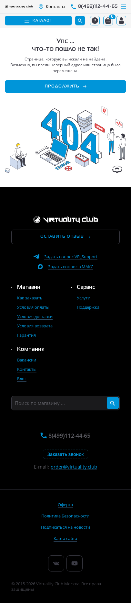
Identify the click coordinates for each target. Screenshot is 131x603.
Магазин (28, 287)
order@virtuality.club (74, 467)
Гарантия (26, 335)
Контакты (26, 369)
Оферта (65, 504)
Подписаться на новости (65, 527)
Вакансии (26, 360)
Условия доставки (35, 316)
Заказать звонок (65, 454)
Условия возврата (35, 326)
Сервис (86, 287)
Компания (31, 349)
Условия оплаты (33, 307)
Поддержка (88, 307)
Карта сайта (65, 538)
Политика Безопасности (65, 516)
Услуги (83, 298)
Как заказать (30, 298)
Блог (21, 378)
